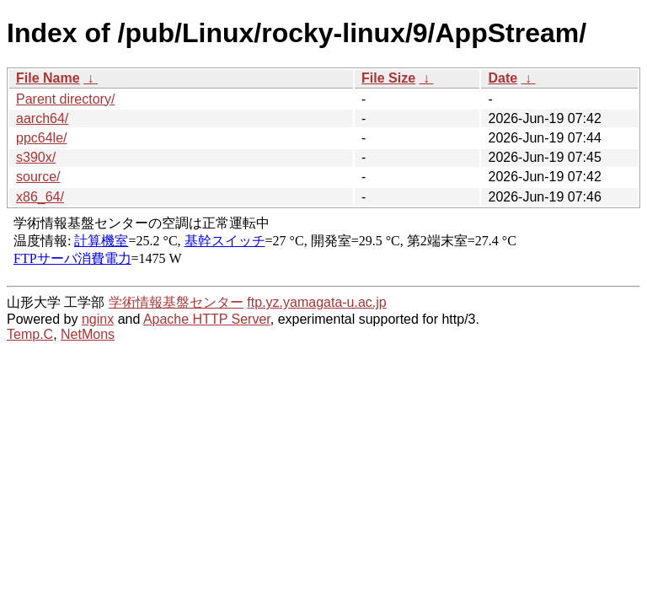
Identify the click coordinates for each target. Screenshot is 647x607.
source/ (38, 176)
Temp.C (30, 334)
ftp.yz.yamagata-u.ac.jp (316, 302)
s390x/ (36, 157)
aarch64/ (42, 118)
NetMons (88, 334)
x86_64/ (40, 197)
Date (502, 78)
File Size (388, 78)
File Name (48, 78)
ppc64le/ (41, 138)
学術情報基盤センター (176, 302)
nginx (98, 319)
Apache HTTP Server (206, 319)
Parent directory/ (65, 99)
